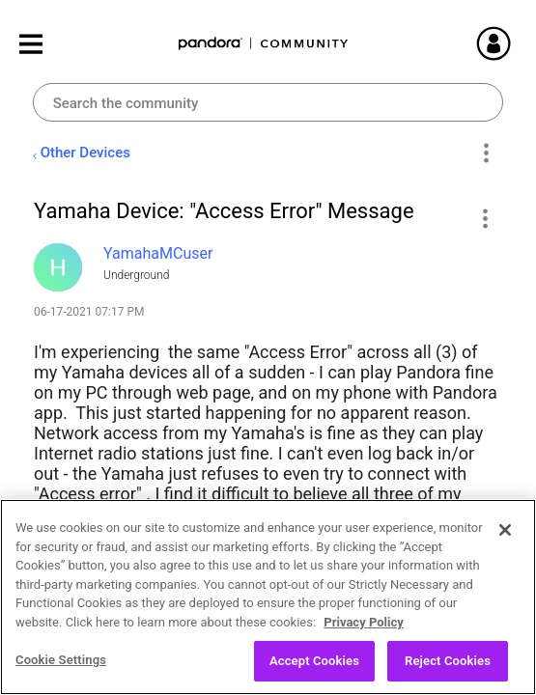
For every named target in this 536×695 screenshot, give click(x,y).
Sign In (502, 43)
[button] (484, 218)
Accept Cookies (314, 666)
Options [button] (485, 153)
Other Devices (85, 152)
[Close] (505, 535)
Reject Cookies (448, 666)
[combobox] (268, 102)
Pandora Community (264, 44)
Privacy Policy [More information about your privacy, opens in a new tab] (363, 627)
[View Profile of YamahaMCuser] (157, 253)
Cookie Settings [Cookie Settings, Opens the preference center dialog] (60, 665)
